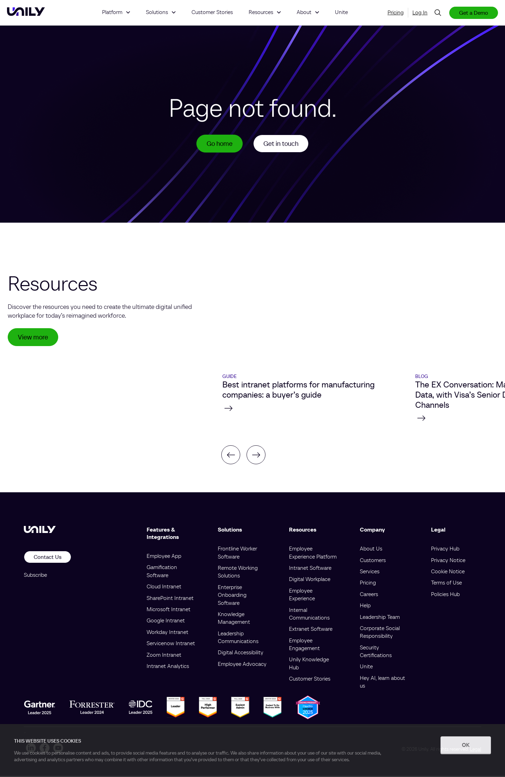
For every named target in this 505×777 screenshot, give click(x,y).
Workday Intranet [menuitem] (167, 632)
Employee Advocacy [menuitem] (242, 664)
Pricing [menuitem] (396, 12)
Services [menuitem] (369, 572)
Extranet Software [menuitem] (310, 630)
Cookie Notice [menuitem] (448, 572)
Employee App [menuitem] (164, 556)
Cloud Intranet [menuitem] (164, 587)
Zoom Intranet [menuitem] (164, 655)
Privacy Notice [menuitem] (448, 561)
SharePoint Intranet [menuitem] (170, 598)
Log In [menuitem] (419, 12)
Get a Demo (473, 12)
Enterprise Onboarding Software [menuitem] (232, 596)
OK (466, 744)
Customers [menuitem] (373, 561)
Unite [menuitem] (366, 667)
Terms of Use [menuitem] (446, 583)
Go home (218, 144)
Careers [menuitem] (369, 595)
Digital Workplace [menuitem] (309, 580)
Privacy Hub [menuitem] (445, 549)
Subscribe (35, 575)
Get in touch (282, 144)
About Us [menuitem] (371, 549)
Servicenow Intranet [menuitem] (171, 644)
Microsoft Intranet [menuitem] (168, 610)
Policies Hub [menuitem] (445, 595)
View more (34, 338)
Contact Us (47, 558)
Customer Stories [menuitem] (309, 679)
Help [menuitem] (365, 606)
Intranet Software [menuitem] (310, 568)
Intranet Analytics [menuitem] (168, 666)
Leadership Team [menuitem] (380, 617)
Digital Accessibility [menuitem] (240, 653)
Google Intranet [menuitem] (166, 621)
